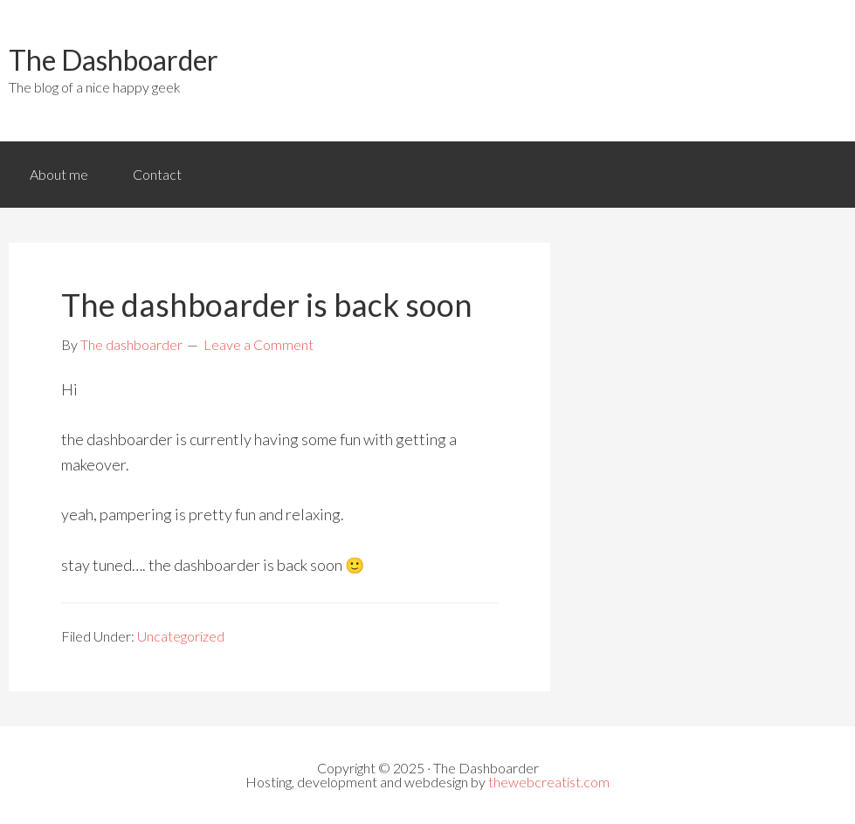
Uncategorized (180, 636)
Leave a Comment (258, 344)
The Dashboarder (113, 60)
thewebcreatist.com (549, 781)
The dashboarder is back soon (266, 304)
